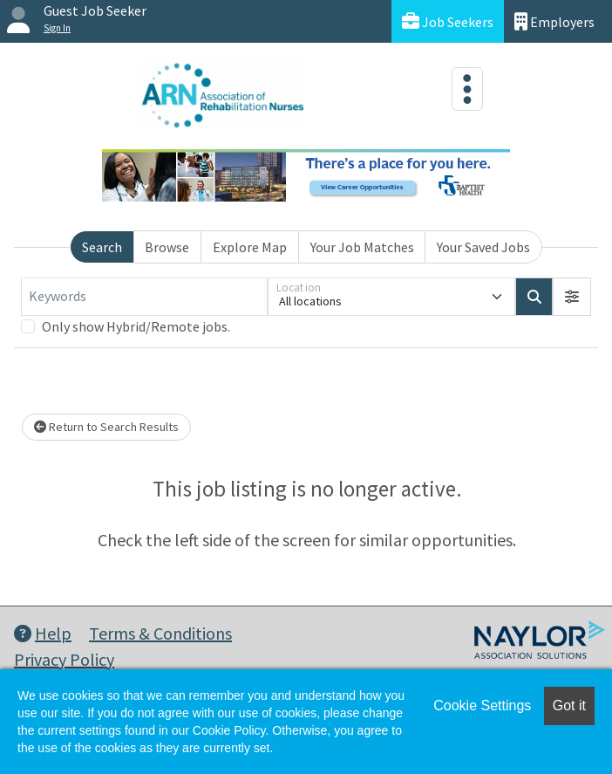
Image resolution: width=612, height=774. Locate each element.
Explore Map (250, 247)
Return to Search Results (106, 427)
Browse (167, 247)
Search (102, 247)
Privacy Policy (64, 659)
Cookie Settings (482, 705)
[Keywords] (144, 296)
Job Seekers (447, 21)
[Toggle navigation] (467, 89)
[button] (572, 296)
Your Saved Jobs (483, 247)
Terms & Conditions (160, 633)
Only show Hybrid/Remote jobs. (136, 326)
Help (42, 633)
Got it (569, 705)
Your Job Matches (362, 247)
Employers (554, 21)
